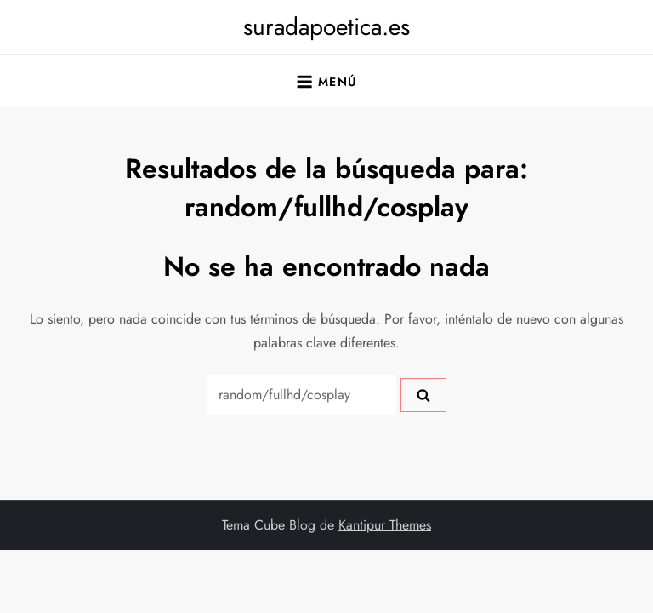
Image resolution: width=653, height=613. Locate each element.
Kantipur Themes (384, 525)
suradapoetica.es (326, 26)
